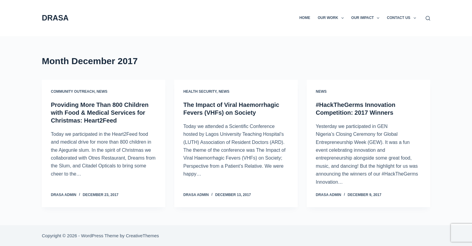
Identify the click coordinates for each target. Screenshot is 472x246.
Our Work (332, 18)
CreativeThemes (142, 235)
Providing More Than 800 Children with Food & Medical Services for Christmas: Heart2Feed (100, 112)
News (102, 91)
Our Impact (366, 18)
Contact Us (402, 18)
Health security (199, 91)
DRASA (55, 18)
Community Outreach (73, 91)
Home (304, 18)
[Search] (428, 18)
